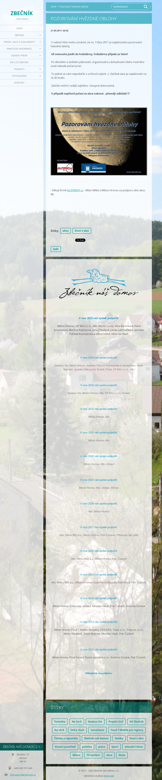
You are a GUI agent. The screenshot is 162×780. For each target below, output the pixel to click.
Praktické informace (19, 48)
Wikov (76, 755)
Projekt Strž (116, 721)
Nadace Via (95, 721)
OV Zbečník (137, 721)
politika (87, 746)
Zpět (56, 249)
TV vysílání (93, 755)
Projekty (19, 69)
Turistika (59, 721)
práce (101, 746)
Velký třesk (77, 730)
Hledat (146, 6)
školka (119, 738)
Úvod (19, 28)
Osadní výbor (19, 55)
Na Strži (77, 721)
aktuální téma (134, 746)
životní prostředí (65, 746)
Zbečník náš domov (96, 738)
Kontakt (19, 82)
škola (121, 755)
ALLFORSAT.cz (75, 190)
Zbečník (19, 35)
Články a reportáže (66, 738)
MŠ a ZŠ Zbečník (19, 62)
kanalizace (97, 730)
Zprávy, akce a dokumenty (19, 41)
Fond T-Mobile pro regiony (127, 730)
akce (66, 230)
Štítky (54, 231)
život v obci (82, 230)
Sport (115, 746)
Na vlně (59, 730)
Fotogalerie (19, 75)
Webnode (109, 775)
